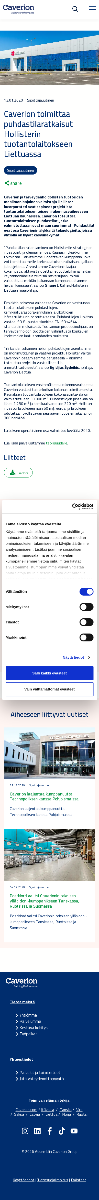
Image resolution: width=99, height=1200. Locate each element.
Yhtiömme (28, 1015)
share (13, 183)
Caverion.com (26, 1109)
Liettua (51, 1114)
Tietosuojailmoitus (52, 1179)
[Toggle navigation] (92, 9)
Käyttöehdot (23, 1179)
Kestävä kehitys (34, 1028)
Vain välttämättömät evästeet (49, 689)
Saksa (19, 1114)
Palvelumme (30, 1021)
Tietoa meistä (22, 1002)
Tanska (66, 1109)
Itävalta (47, 1109)
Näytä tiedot (73, 657)
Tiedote (19, 473)
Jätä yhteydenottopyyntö (42, 1079)
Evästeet (78, 1179)
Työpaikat (28, 1034)
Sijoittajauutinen (20, 170)
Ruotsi (82, 1114)
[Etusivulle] (18, 9)
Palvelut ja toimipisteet (40, 1072)
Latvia (35, 1114)
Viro (79, 1109)
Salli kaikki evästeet (49, 673)
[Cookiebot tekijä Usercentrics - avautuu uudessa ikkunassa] (72, 506)
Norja (66, 1114)
